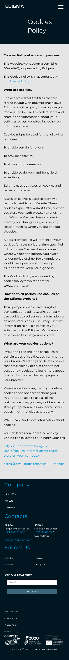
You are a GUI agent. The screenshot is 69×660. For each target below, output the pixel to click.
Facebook (8, 564)
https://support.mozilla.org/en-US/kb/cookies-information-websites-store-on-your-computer (31, 450)
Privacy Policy (19, 81)
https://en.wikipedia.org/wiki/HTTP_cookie (34, 464)
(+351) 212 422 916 (43, 532)
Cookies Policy (11, 612)
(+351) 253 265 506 (14, 532)
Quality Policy (10, 618)
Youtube (39, 558)
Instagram (40, 564)
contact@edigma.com (17, 539)
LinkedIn (8, 558)
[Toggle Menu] (60, 7)
